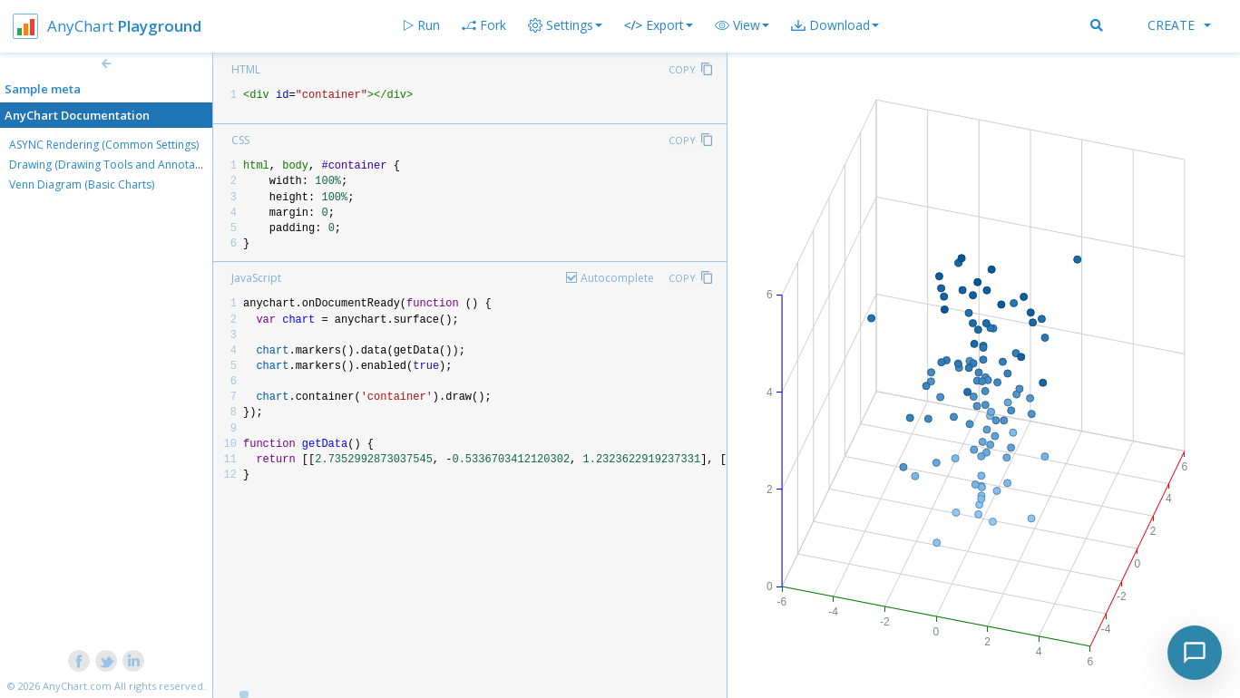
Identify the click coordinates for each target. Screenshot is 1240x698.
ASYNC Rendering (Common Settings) (104, 144)
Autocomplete (617, 278)
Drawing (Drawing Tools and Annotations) (116, 164)
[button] (742, 25)
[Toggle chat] (1194, 652)
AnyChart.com (77, 686)
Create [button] (1179, 25)
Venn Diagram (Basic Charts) (81, 184)
